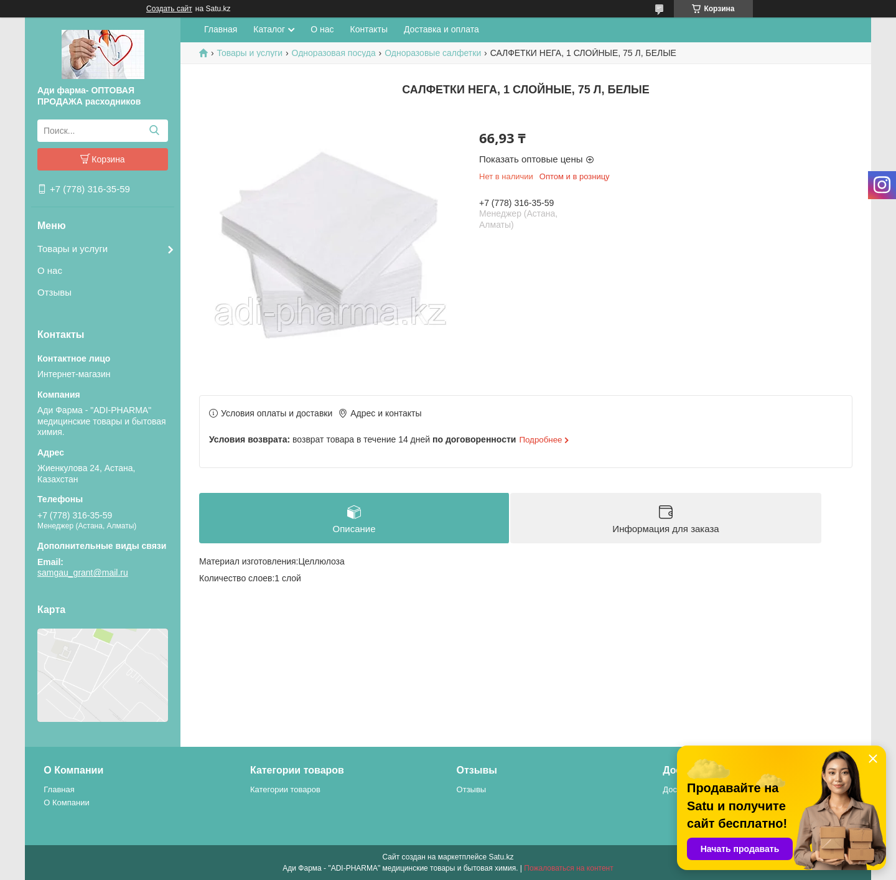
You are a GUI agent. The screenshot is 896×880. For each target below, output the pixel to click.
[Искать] (154, 130)
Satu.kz (500, 857)
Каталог (269, 29)
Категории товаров (285, 789)
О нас (49, 270)
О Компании (66, 802)
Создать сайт (169, 8)
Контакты (369, 29)
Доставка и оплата (441, 29)
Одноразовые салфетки (433, 53)
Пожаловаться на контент (568, 868)
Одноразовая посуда (334, 53)
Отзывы (54, 292)
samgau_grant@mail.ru (82, 573)
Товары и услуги (72, 248)
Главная (220, 29)
